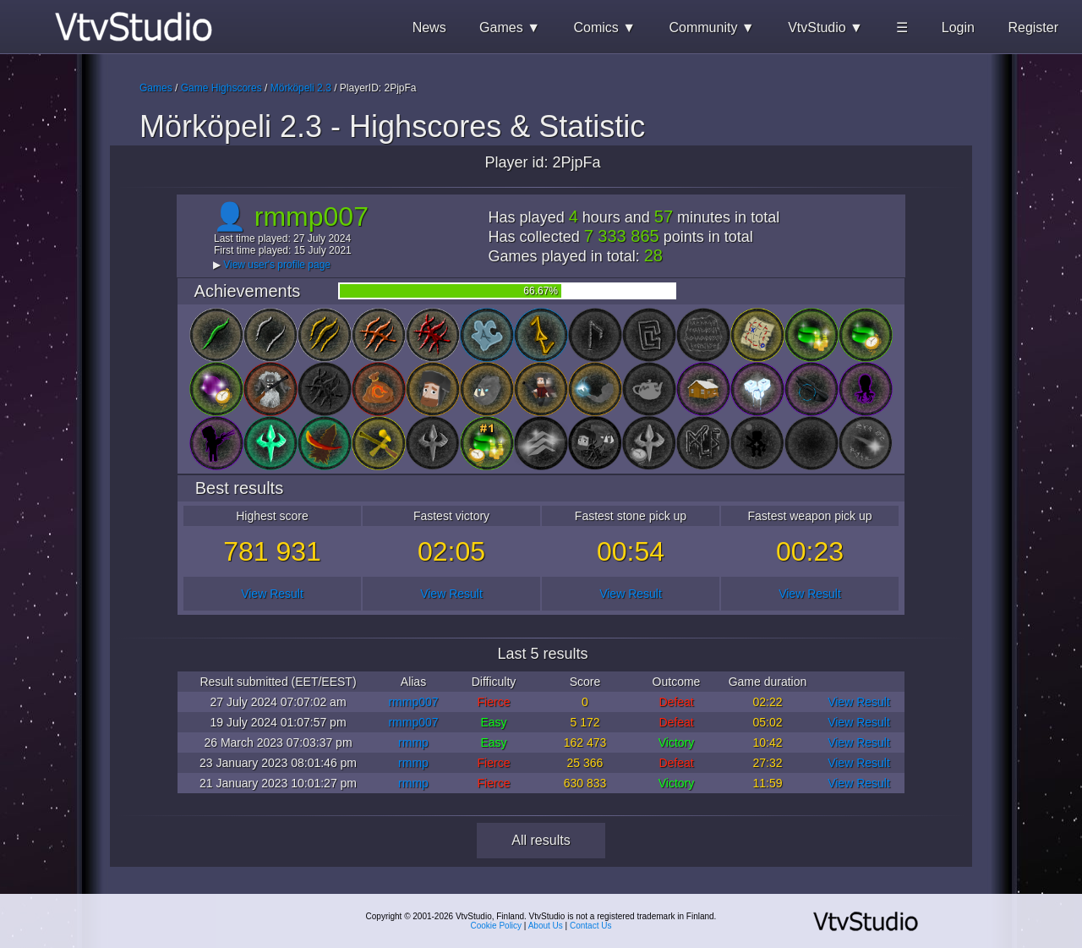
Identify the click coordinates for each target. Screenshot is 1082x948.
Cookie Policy (496, 925)
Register (1033, 27)
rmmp (413, 742)
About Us (545, 925)
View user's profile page (277, 265)
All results (540, 840)
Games (155, 88)
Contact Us (590, 925)
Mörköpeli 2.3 (300, 88)
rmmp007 (413, 702)
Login (958, 27)
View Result (272, 593)
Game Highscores (221, 88)
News (429, 27)
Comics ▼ (604, 27)
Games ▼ (509, 27)
